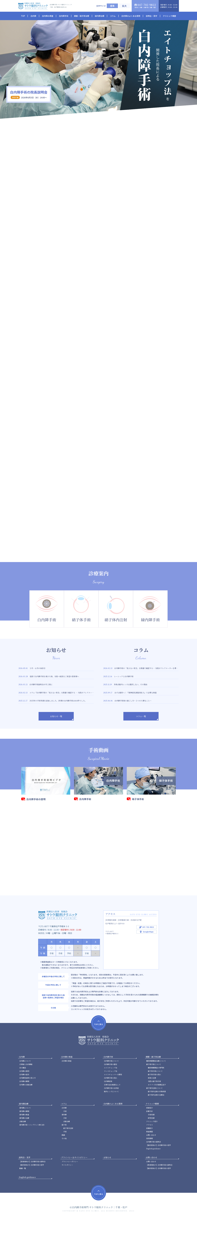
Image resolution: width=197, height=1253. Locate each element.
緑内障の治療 (24, 1152)
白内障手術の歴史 (110, 1098)
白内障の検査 (66, 1095)
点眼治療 (22, 1155)
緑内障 (64, 1148)
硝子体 (64, 1159)
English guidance (153, 1182)
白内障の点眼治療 (25, 1118)
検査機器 (149, 1165)
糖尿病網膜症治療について (156, 1095)
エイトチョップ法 (110, 1101)
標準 (112, 5)
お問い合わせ (151, 1169)
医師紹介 (149, 1142)
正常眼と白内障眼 (25, 1098)
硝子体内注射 (68, 1162)
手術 (65, 1145)
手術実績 (151, 1148)
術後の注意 (152, 1112)
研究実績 (151, 1152)
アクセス (149, 1159)
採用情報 (149, 1172)
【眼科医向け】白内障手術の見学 (158, 1179)
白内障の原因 (24, 1105)
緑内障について (25, 1142)
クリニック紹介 (152, 1155)
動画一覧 (22, 1202)
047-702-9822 (148, 961)
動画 (63, 1169)
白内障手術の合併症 (111, 1122)
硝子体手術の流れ (154, 1108)
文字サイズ (101, 6)
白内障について (25, 1095)
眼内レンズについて (111, 1125)
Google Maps (148, 965)
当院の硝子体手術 (154, 1115)
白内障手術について (111, 1095)
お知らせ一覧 (56, 742)
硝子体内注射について (154, 1122)
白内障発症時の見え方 (27, 1112)
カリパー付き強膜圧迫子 (157, 1118)
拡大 (124, 5)
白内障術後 (108, 1115)
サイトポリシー (67, 1199)
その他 (64, 1172)
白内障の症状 (24, 1108)
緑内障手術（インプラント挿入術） (32, 1159)
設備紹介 (149, 1162)
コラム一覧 (141, 742)
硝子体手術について (153, 1098)
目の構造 (22, 1101)
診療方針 (149, 1145)
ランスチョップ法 (110, 1105)
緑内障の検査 (24, 1148)
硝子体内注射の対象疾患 (157, 1125)
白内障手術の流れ (110, 1112)
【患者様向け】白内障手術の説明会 (32, 1195)
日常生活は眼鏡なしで (112, 1118)
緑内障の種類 (24, 1145)
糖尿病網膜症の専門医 (156, 1101)
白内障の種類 (24, 1115)
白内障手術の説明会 (153, 1176)
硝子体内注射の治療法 (156, 1129)
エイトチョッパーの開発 (113, 1108)
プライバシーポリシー (70, 1195)
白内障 (64, 1142)
